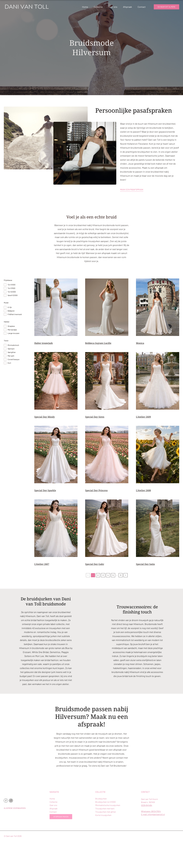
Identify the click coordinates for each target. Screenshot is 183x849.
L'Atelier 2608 (143, 490)
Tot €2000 (12, 292)
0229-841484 (146, 805)
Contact (142, 6)
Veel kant (11, 349)
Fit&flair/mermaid (15, 314)
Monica (140, 343)
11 (120, 575)
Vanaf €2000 (13, 295)
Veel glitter (12, 352)
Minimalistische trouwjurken (107, 805)
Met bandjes (12, 330)
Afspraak (127, 6)
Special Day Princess (96, 490)
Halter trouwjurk (43, 343)
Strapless (11, 326)
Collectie (98, 6)
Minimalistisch (13, 345)
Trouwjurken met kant (105, 809)
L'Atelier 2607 (41, 564)
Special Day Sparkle (45, 490)
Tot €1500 (11, 288)
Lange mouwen (13, 333)
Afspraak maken (60, 817)
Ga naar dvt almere (166, 7)
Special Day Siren (94, 416)
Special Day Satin (145, 564)
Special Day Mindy (44, 416)
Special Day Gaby (94, 564)
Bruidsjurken (101, 799)
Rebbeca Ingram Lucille (98, 343)
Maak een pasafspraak (131, 189)
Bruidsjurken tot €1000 (105, 802)
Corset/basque (13, 359)
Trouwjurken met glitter (105, 812)
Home (85, 6)
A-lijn (10, 307)
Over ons (112, 6)
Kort (9, 363)
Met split (11, 356)
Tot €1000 (11, 285)
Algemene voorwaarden (15, 808)
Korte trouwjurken (103, 815)
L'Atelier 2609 (143, 416)
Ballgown (11, 311)
